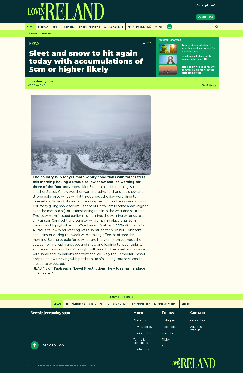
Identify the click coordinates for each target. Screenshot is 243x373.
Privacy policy (142, 326)
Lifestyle (32, 33)
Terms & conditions (140, 341)
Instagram (169, 320)
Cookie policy (142, 333)
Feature (46, 33)
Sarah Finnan (209, 85)
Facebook (169, 326)
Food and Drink (48, 26)
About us (139, 320)
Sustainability (113, 26)
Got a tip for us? (205, 5)
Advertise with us (196, 328)
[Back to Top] (35, 345)
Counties (69, 26)
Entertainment (89, 26)
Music (159, 26)
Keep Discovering (139, 26)
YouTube (168, 333)
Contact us (141, 349)
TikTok (166, 339)
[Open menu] (169, 26)
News (30, 26)
